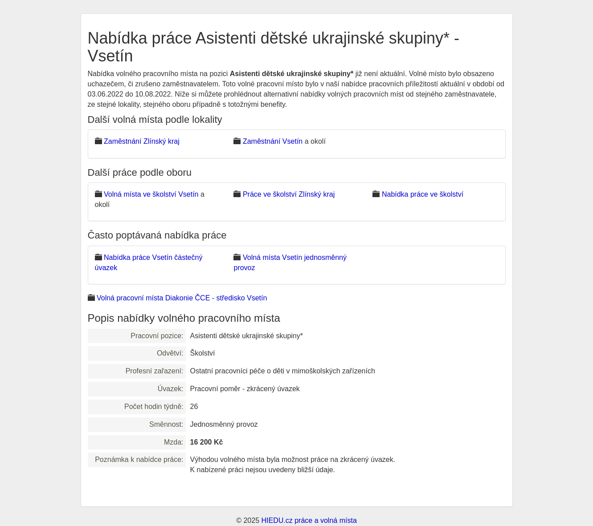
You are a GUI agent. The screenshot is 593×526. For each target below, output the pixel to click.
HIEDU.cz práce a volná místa (308, 520)
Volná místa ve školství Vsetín (151, 194)
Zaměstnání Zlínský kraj (142, 141)
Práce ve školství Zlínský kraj (289, 194)
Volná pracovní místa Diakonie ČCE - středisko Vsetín (182, 298)
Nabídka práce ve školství (422, 194)
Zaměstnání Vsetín (273, 141)
